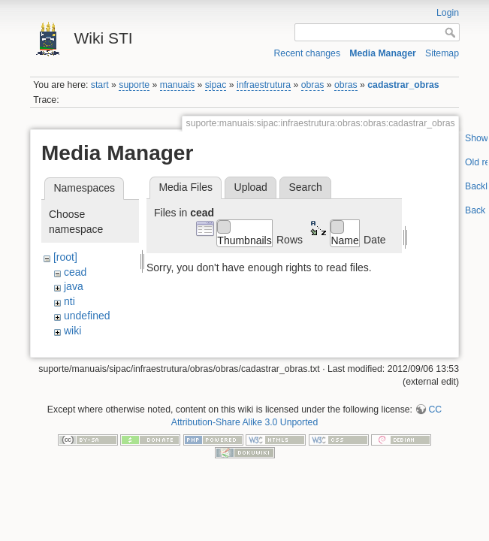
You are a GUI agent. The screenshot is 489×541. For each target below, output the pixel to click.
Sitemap (442, 53)
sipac (216, 85)
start (100, 85)
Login (447, 13)
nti (69, 301)
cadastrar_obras (403, 85)
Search (304, 187)
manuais (177, 85)
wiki (72, 331)
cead (75, 272)
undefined (87, 316)
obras (312, 85)
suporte (134, 85)
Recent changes (307, 53)
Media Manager (382, 53)
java (73, 286)
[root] (65, 257)
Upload (250, 187)
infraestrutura (264, 85)
